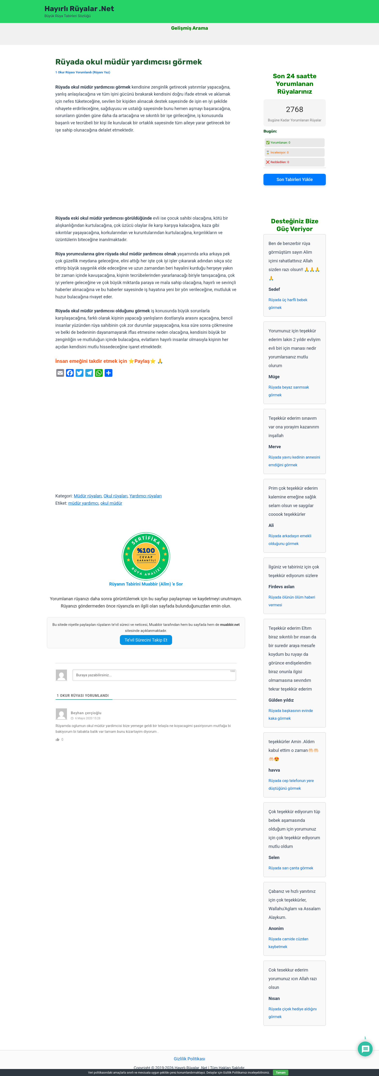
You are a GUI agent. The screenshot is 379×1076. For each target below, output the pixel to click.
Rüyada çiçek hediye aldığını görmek (293, 1013)
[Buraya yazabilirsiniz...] (154, 675)
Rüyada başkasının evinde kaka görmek (291, 714)
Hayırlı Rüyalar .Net (79, 8)
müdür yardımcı (83, 503)
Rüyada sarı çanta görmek (291, 868)
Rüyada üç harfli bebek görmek (288, 304)
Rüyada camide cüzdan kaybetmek (288, 943)
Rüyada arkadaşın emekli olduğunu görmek (290, 540)
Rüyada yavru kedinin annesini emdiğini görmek (294, 461)
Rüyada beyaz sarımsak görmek (289, 391)
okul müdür (111, 503)
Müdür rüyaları (88, 495)
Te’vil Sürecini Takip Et (146, 640)
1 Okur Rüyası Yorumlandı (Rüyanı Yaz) (82, 72)
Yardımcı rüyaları (146, 495)
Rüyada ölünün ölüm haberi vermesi (292, 601)
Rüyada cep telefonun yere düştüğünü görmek (291, 784)
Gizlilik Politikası (189, 1058)
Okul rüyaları (115, 495)
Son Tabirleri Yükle (295, 179)
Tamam (280, 1072)
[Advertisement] (146, 174)
